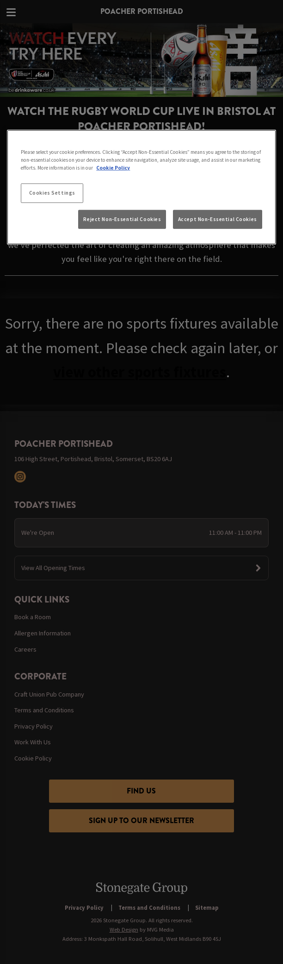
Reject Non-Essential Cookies (122, 219)
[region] (141, 187)
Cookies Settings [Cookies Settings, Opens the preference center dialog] (52, 193)
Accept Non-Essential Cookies (217, 219)
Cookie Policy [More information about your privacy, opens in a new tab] (113, 168)
